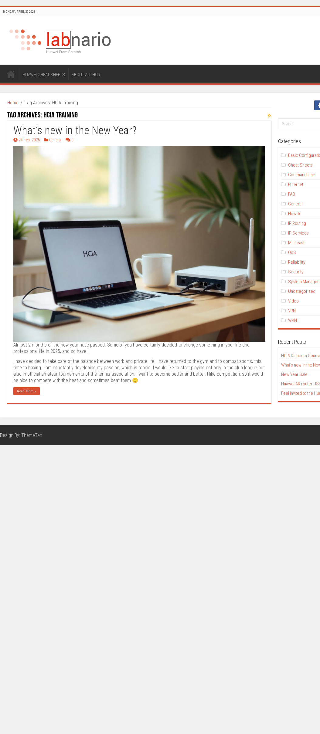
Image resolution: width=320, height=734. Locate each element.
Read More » (26, 391)
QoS (292, 252)
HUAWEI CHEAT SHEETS (43, 74)
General (55, 139)
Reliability (296, 262)
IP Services (298, 233)
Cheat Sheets (300, 165)
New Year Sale (294, 374)
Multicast (296, 242)
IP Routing (297, 223)
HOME (11, 74)
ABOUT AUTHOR (86, 74)
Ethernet (295, 184)
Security (295, 272)
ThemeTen (31, 435)
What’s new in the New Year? (75, 130)
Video (293, 301)
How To (294, 213)
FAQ (291, 194)
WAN (292, 320)
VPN (292, 310)
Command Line (301, 175)
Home (13, 103)
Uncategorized (301, 291)
